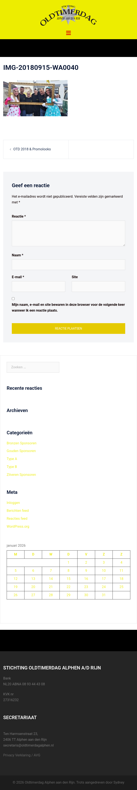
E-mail (18, 277)
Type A (12, 459)
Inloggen (13, 503)
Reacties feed (17, 519)
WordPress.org (18, 526)
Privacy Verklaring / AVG (21, 755)
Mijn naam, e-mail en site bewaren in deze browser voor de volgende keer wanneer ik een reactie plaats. (68, 307)
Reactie (19, 216)
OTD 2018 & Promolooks (32, 149)
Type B (12, 467)
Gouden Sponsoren (21, 451)
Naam (17, 255)
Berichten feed (18, 511)
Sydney (118, 782)
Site (75, 277)
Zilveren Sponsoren (21, 475)
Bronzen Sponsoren (22, 443)
